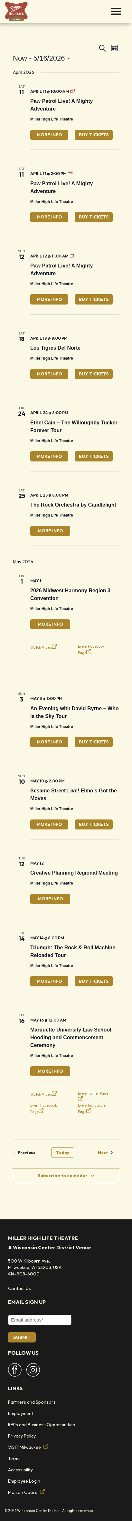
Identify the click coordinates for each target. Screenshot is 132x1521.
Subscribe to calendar (63, 1175)
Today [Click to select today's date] (62, 1152)
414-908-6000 (24, 1274)
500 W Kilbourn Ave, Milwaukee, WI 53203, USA (34, 1264)
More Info (49, 135)
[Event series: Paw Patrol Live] (72, 91)
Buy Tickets (94, 135)
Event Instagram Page (92, 1108)
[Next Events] (105, 1152)
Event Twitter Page (93, 1096)
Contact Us (19, 1288)
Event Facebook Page (91, 649)
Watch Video (43, 647)
